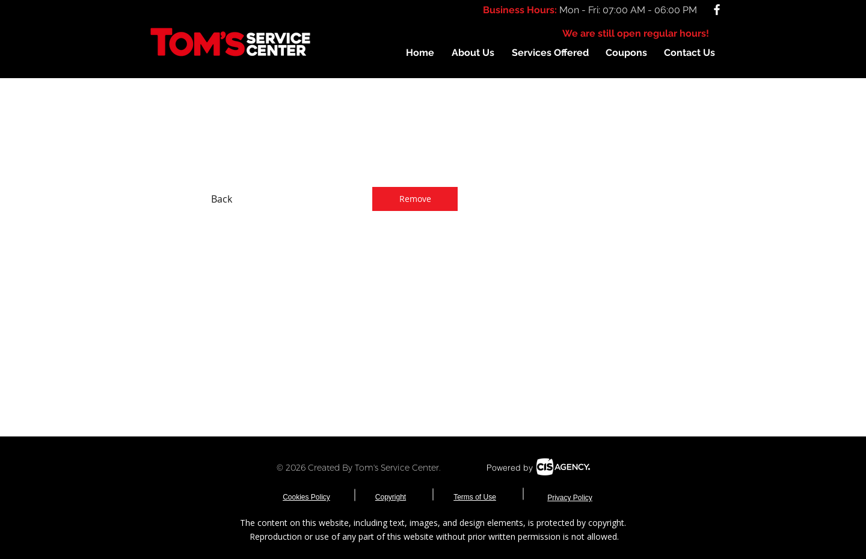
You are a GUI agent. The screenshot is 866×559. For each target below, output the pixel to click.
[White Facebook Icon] (717, 9)
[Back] (221, 199)
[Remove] (415, 199)
